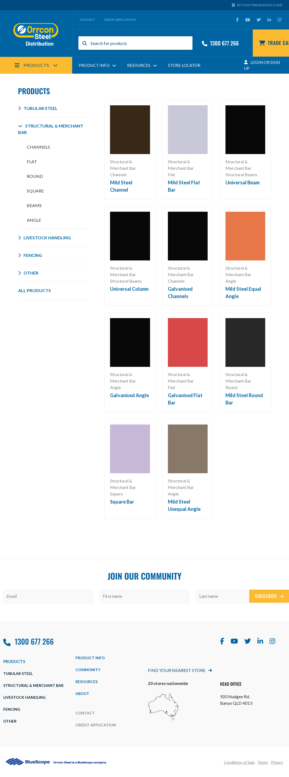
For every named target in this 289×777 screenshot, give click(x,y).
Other (28, 272)
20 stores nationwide (168, 683)
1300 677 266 (220, 43)
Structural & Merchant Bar (50, 129)
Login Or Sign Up (262, 65)
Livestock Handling (44, 237)
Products (36, 65)
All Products (34, 290)
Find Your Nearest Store (180, 670)
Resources (142, 65)
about (82, 693)
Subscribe (269, 596)
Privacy (277, 762)
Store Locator (184, 65)
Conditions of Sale (239, 762)
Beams (34, 205)
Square (35, 190)
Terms (262, 762)
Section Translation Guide (257, 5)
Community (87, 669)
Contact (87, 20)
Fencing (30, 255)
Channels (38, 146)
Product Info (97, 65)
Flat (32, 161)
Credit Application (120, 20)
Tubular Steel (38, 108)
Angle (34, 220)
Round (35, 176)
